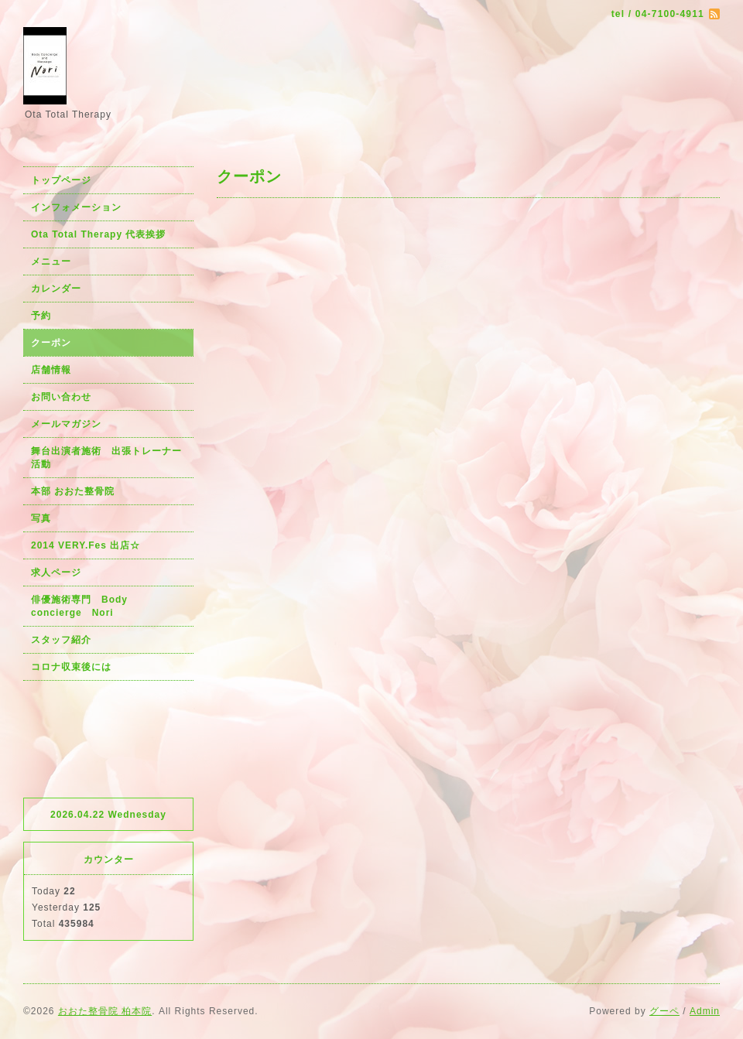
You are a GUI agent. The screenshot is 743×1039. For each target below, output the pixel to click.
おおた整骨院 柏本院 (105, 1011)
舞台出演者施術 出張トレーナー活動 (106, 458)
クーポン (51, 342)
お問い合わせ (61, 396)
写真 (41, 518)
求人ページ (56, 572)
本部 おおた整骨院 (73, 491)
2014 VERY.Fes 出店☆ (85, 545)
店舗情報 (51, 369)
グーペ (664, 1011)
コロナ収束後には (71, 666)
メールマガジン (66, 424)
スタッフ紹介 (61, 639)
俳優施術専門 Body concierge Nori (84, 606)
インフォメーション (76, 207)
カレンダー (56, 288)
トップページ (61, 180)
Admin (705, 1011)
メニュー (51, 261)
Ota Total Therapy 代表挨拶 (98, 234)
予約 (41, 315)
